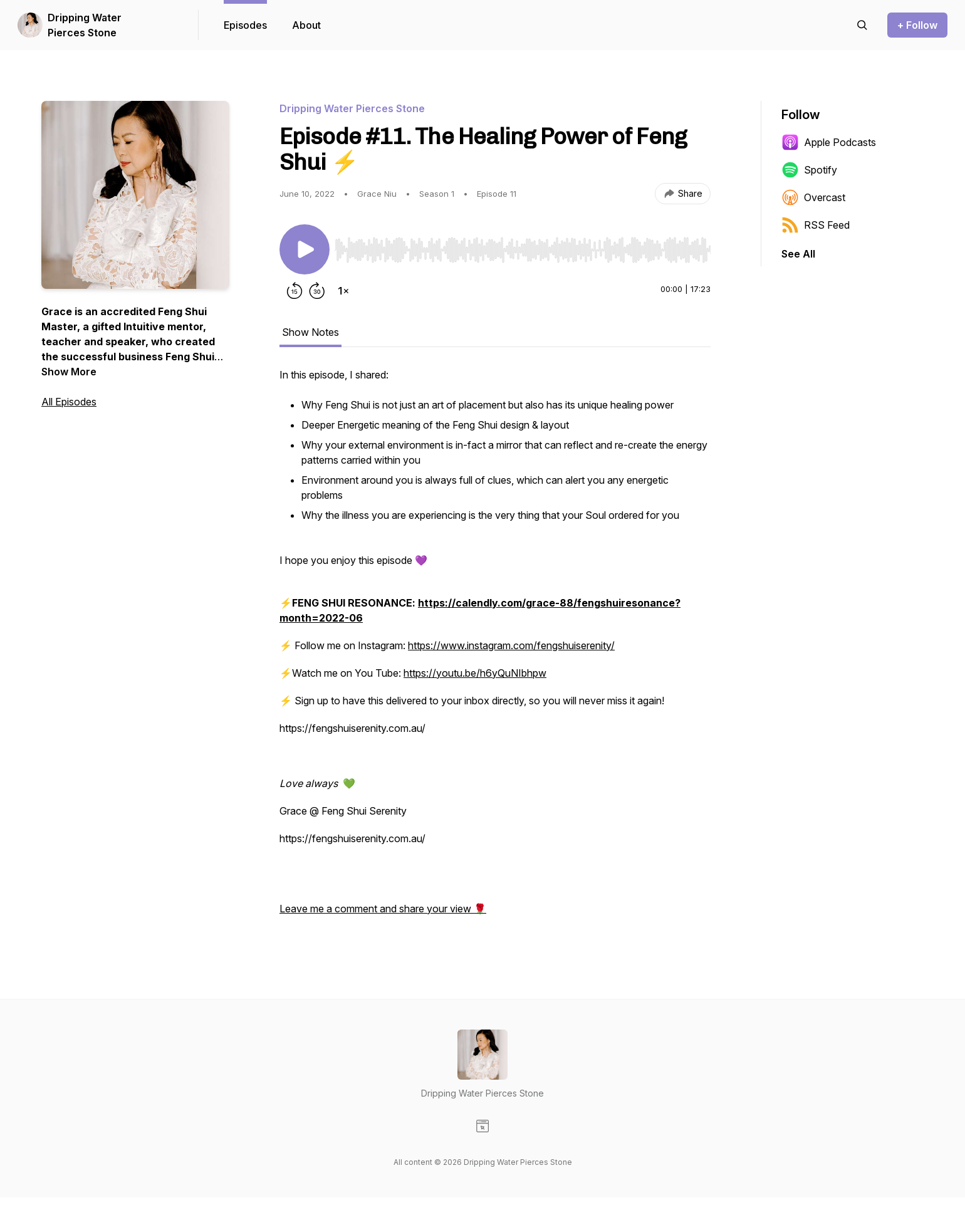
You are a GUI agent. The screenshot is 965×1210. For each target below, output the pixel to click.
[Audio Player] (523, 246)
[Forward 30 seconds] (317, 291)
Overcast (813, 197)
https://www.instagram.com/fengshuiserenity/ (511, 645)
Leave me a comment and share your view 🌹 (382, 908)
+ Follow (917, 25)
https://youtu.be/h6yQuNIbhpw (475, 673)
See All (798, 254)
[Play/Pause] (304, 249)
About (306, 25)
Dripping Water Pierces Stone (85, 25)
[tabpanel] (495, 648)
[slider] (523, 250)
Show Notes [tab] (310, 332)
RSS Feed (815, 225)
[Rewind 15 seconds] (294, 291)
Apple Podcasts (828, 142)
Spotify (809, 170)
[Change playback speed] (343, 291)
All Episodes (68, 401)
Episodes (245, 25)
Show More (68, 371)
